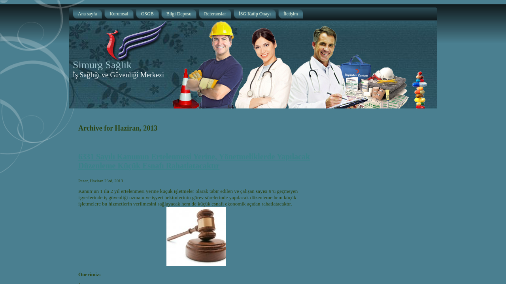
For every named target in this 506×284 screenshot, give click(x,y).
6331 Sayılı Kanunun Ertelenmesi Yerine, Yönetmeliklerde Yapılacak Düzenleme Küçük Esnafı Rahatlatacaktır (194, 161)
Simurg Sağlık (102, 65)
